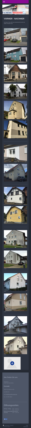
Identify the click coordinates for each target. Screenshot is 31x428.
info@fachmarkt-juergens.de (11, 394)
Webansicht (25, 426)
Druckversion (6, 425)
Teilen (5, 419)
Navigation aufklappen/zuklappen (15, 1)
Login (27, 425)
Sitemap (11, 425)
